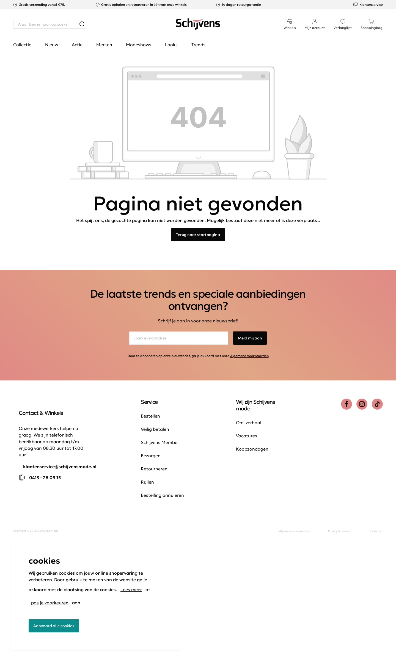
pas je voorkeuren (49, 602)
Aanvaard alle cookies (53, 625)
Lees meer (131, 589)
